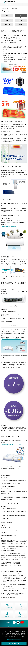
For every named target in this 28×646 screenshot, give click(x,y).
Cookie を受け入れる (14, 643)
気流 (7, 16)
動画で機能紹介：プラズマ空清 (9, 226)
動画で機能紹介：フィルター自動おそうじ (11, 339)
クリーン (21, 16)
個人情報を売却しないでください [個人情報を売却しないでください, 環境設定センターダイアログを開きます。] (14, 639)
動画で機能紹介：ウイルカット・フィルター (12, 444)
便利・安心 (7, 24)
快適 (7, 20)
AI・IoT (20, 20)
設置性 (20, 24)
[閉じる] (26, 629)
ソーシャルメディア (8, 622)
